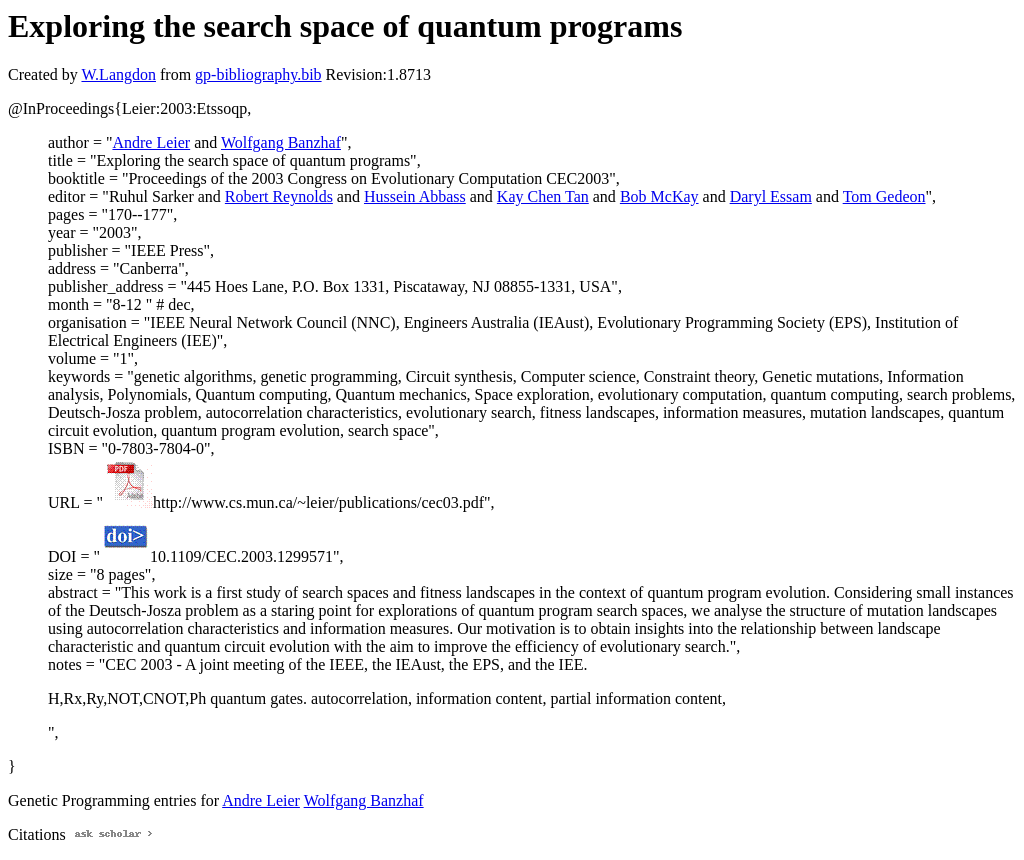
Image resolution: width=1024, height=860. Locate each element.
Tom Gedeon (884, 196)
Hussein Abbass (415, 196)
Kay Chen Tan (543, 196)
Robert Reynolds (279, 196)
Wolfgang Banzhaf (281, 142)
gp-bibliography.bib (258, 74)
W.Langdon (118, 74)
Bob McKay (659, 196)
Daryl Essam (771, 196)
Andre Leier (151, 142)
